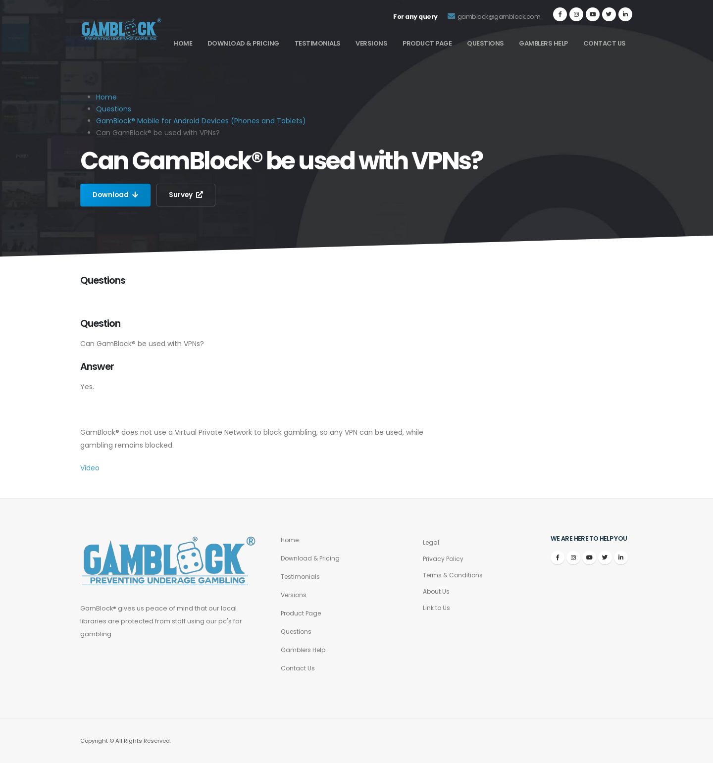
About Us (437, 591)
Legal (431, 542)
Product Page (427, 43)
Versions (371, 43)
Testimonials (318, 43)
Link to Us (437, 608)
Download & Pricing (243, 43)
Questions (485, 43)
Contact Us (604, 43)
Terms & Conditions (454, 575)
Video (90, 468)
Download (116, 195)
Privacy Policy (444, 559)
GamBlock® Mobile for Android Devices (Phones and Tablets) (201, 121)
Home (182, 43)
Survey (187, 195)
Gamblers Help (543, 43)
